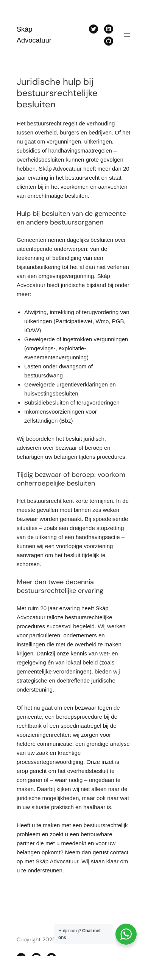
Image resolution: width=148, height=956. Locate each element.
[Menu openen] (126, 35)
